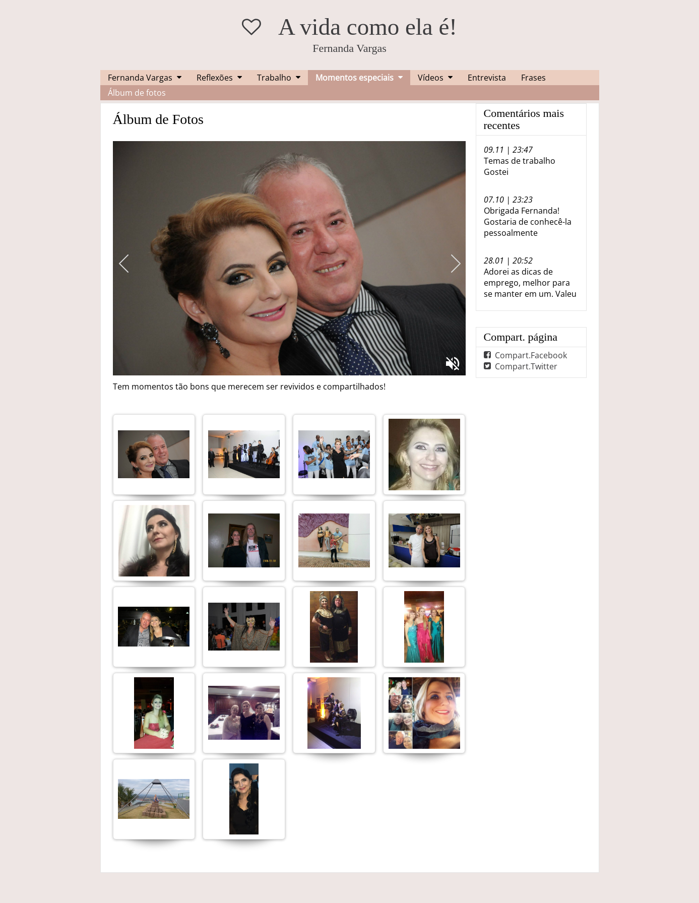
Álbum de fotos (137, 92)
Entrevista (487, 77)
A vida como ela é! (367, 27)
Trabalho (274, 77)
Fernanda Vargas (140, 77)
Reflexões (215, 77)
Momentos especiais (354, 77)
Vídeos (430, 77)
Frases (533, 77)
